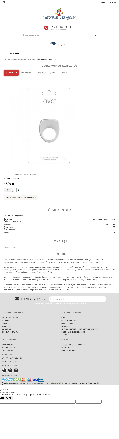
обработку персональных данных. (76, 304)
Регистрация (112, 2)
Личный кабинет (8, 345)
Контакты (65, 326)
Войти (103, 2)
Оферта (64, 335)
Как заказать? (7, 329)
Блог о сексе (66, 348)
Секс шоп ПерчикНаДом (54, 383)
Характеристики (27, 73)
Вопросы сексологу (68, 351)
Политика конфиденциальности (73, 332)
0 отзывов (18, 174)
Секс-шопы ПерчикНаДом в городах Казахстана (79, 329)
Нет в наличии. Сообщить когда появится (21, 197)
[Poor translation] (9, 398)
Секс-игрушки (12, 59)
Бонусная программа (10, 332)
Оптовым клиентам (69, 320)
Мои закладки (7, 351)
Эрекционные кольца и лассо (27, 59)
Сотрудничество (67, 323)
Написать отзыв (30, 174)
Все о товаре (11, 73)
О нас (63, 317)
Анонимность (7, 326)
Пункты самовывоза (10, 317)
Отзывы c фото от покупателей (73, 345)
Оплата (64, 73)
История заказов (8, 348)
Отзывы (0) (42, 73)
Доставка (53, 73)
